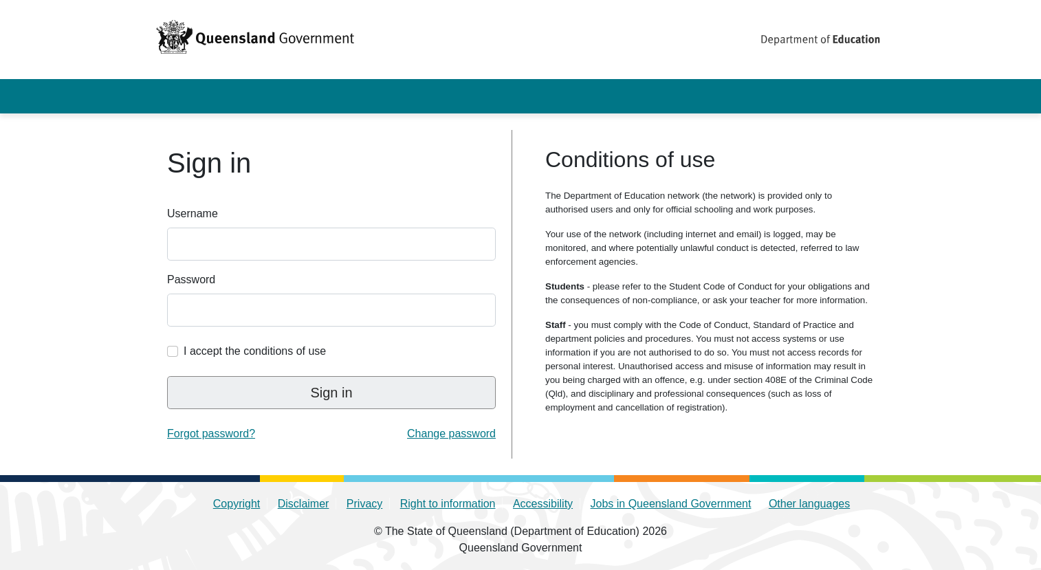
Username (192, 213)
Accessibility (543, 503)
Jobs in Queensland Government (671, 503)
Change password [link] (451, 433)
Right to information (448, 503)
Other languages (809, 503)
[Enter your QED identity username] (331, 244)
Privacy (364, 503)
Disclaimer (303, 503)
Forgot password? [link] (211, 433)
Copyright (236, 503)
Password (191, 279)
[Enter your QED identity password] (331, 310)
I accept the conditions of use (255, 351)
